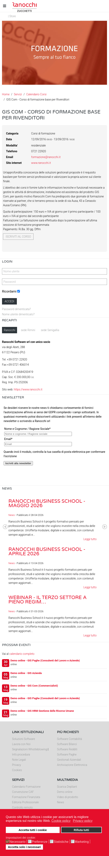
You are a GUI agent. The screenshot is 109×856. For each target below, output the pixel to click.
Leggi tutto (90, 539)
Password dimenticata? (16, 309)
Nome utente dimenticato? (18, 314)
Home (5, 94)
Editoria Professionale (25, 802)
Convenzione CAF (23, 791)
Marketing (82, 841)
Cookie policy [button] (60, 820)
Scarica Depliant (67, 786)
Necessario (17, 841)
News (11, 515)
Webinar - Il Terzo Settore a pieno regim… (47, 600)
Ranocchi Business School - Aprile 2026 (46, 551)
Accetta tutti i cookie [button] (32, 830)
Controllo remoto (22, 807)
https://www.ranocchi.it (28, 389)
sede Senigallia (50, 330)
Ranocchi (9, 330)
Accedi (9, 301)
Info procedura (21, 754)
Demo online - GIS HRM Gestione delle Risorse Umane (42, 710)
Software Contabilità (69, 739)
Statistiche (61, 841)
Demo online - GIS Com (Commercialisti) (34, 685)
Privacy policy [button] (83, 820)
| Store (12, 16)
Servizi (18, 94)
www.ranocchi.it (41, 162)
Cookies (17, 770)
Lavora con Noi (21, 744)
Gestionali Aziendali (69, 759)
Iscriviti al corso (18, 236)
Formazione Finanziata (26, 797)
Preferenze (39, 841)
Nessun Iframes (54, 444)
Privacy (16, 764)
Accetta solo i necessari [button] (24, 847)
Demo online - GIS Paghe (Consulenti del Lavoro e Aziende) (45, 660)
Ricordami (9, 291)
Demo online (64, 791)
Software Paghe (66, 754)
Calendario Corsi (36, 94)
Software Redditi (67, 749)
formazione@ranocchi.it (45, 157)
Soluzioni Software (23, 739)
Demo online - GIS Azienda (26, 673)
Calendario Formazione (26, 786)
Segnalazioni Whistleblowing (29, 749)
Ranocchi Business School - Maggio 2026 (46, 503)
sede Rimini (28, 330)
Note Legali (19, 759)
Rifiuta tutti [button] (81, 830)
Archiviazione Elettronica (72, 764)
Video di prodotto (67, 797)
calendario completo (21, 653)
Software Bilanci (67, 744)
